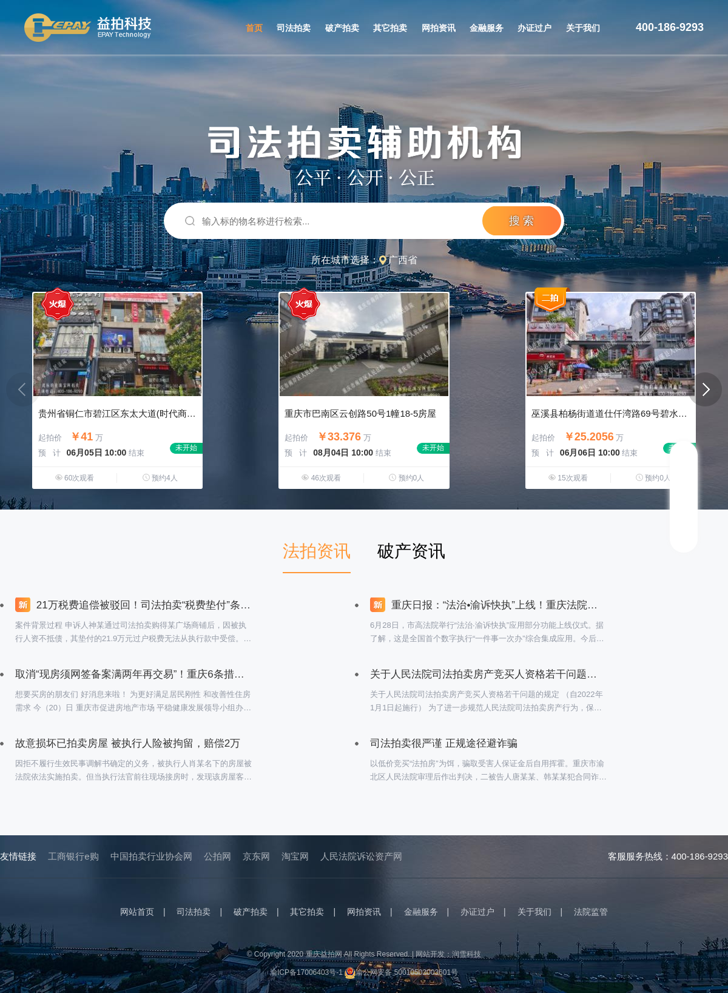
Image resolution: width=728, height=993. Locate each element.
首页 (254, 28)
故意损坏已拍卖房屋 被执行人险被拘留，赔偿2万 (127, 743)
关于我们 (583, 28)
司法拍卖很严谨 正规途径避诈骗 (443, 743)
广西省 (402, 260)
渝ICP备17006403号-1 (306, 972)
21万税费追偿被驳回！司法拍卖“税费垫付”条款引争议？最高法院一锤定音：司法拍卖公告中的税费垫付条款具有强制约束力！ (133, 604)
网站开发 (430, 954)
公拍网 (217, 856)
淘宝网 (295, 856)
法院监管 (591, 912)
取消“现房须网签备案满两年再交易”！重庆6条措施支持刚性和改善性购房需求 (133, 674)
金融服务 (487, 28)
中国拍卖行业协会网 (151, 856)
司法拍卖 (294, 28)
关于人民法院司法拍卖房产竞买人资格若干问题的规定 (488, 674)
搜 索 (521, 221)
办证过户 (534, 28)
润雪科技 (466, 954)
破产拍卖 (342, 28)
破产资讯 (411, 551)
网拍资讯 (439, 28)
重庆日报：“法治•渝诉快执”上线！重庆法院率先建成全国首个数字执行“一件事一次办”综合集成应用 (488, 604)
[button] (705, 389)
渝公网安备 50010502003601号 (401, 972)
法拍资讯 (317, 551)
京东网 (256, 856)
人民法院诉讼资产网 (361, 856)
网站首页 (137, 912)
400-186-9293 (670, 27)
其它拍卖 (390, 28)
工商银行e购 (73, 856)
